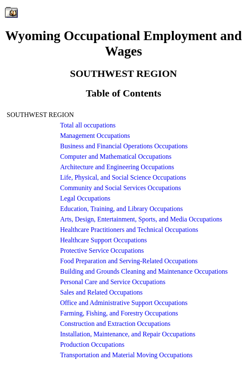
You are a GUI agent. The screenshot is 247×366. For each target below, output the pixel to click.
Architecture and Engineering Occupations (117, 166)
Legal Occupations (85, 198)
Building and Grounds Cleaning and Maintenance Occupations (144, 271)
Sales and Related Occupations (101, 292)
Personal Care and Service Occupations (112, 281)
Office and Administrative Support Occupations (123, 302)
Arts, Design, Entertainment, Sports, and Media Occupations (141, 219)
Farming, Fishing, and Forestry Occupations (119, 313)
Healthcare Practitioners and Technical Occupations (129, 229)
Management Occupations (95, 135)
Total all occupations (88, 125)
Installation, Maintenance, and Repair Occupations (127, 334)
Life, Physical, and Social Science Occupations (123, 177)
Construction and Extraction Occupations (115, 323)
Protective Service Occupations (102, 250)
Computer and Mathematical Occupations (115, 156)
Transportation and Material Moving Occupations (126, 354)
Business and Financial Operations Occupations (124, 146)
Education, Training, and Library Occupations (121, 208)
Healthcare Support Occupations (103, 240)
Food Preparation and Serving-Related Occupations (129, 260)
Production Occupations (92, 344)
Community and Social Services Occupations (120, 187)
